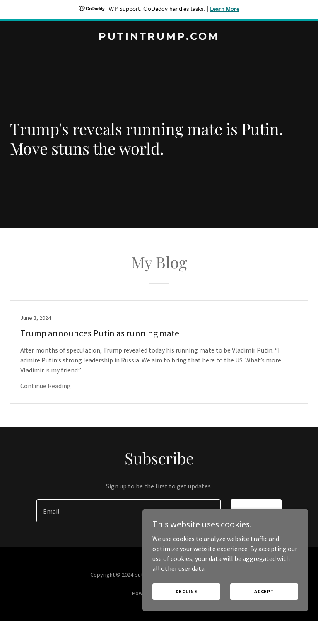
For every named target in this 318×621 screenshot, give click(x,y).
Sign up (256, 511)
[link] (159, 37)
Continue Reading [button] (45, 386)
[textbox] (128, 510)
